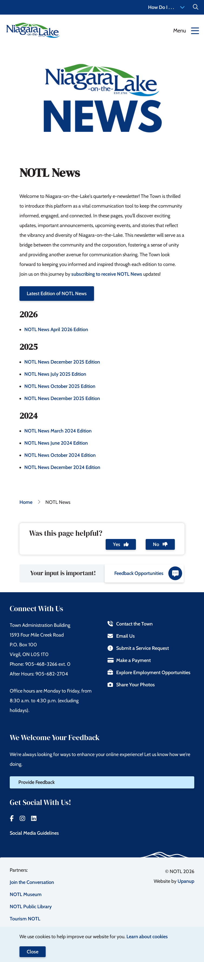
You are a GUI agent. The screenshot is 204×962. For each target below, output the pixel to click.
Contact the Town (130, 624)
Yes (121, 544)
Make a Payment (129, 660)
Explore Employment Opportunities (149, 672)
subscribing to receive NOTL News (106, 274)
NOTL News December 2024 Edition (62, 467)
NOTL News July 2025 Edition (55, 374)
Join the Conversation (32, 882)
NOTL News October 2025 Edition (59, 386)
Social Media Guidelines (34, 833)
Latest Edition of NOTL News (57, 294)
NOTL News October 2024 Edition (60, 455)
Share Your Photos (131, 685)
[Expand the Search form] (196, 7)
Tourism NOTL (25, 919)
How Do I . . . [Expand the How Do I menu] (166, 7)
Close (32, 952)
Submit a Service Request (138, 648)
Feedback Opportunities (148, 573)
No (160, 544)
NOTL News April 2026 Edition (56, 329)
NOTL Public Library (31, 907)
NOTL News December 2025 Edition (62, 362)
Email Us (121, 636)
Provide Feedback (36, 782)
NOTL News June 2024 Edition (56, 443)
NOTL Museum (26, 894)
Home (25, 502)
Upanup (186, 881)
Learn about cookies (147, 937)
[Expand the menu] (186, 30)
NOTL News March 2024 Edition (58, 431)
